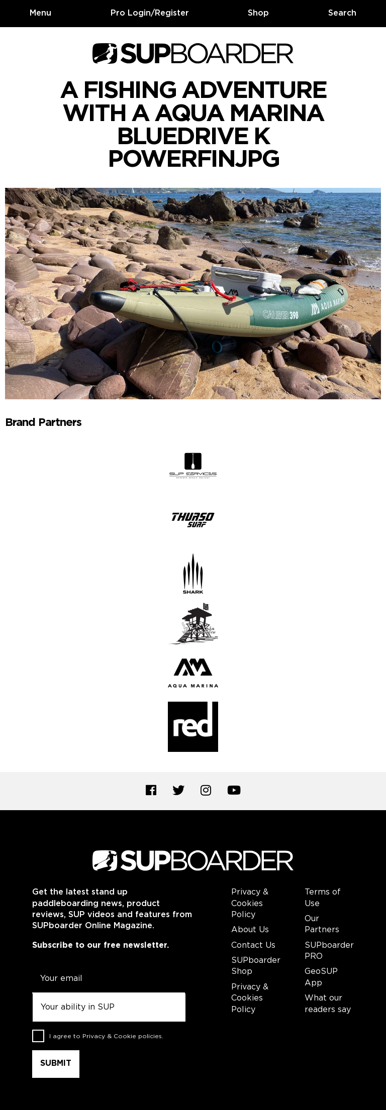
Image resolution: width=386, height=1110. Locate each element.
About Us (250, 930)
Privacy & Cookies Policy (249, 904)
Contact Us (253, 945)
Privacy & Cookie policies (122, 1036)
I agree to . (106, 1036)
